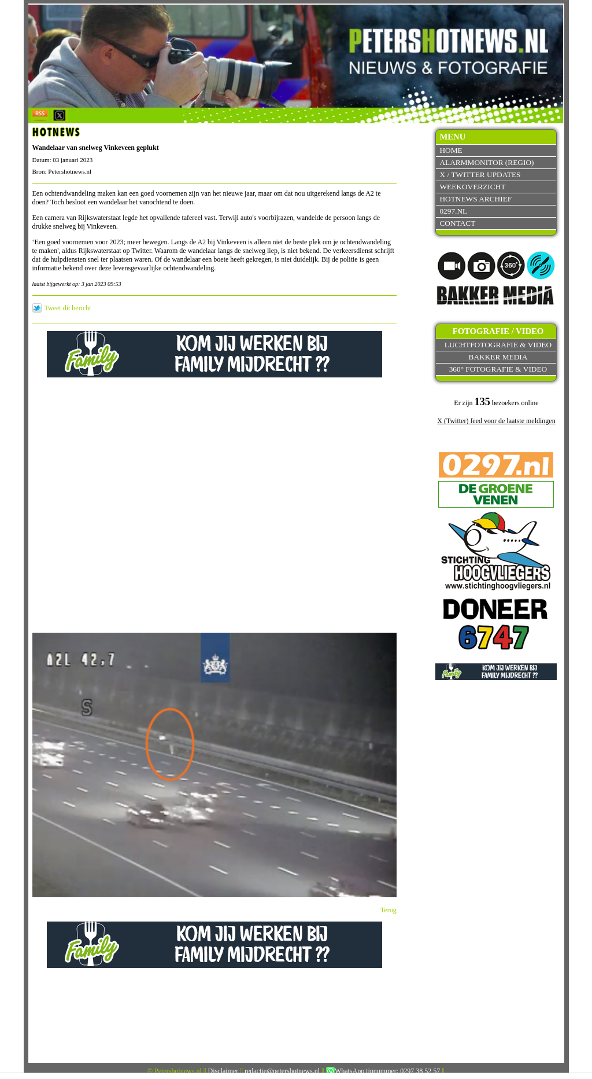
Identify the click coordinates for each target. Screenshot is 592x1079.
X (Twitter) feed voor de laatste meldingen (496, 421)
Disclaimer (223, 1071)
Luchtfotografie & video (498, 344)
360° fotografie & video (498, 369)
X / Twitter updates (479, 174)
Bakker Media (498, 357)
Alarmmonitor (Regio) (486, 162)
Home (450, 150)
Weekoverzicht (472, 186)
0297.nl (453, 211)
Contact (457, 223)
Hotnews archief (475, 198)
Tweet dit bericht (68, 308)
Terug (388, 910)
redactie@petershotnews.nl (282, 1071)
